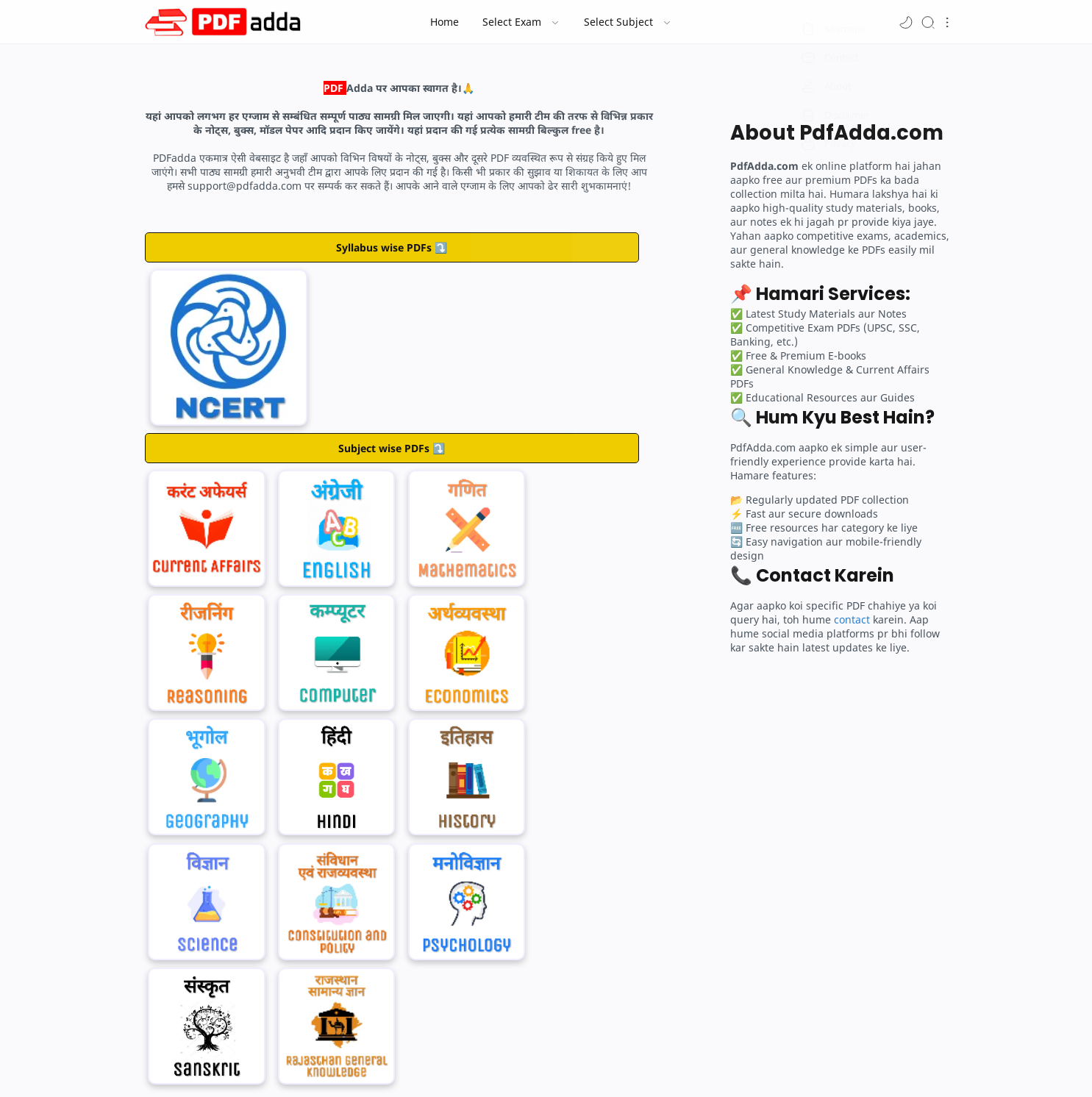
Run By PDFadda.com (539, 1083)
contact (852, 619)
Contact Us (454, 1058)
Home (356, 1058)
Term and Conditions (534, 1058)
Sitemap (731, 1058)
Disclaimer (612, 1058)
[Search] (928, 21)
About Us (400, 1058)
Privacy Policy (674, 1058)
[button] (906, 21)
